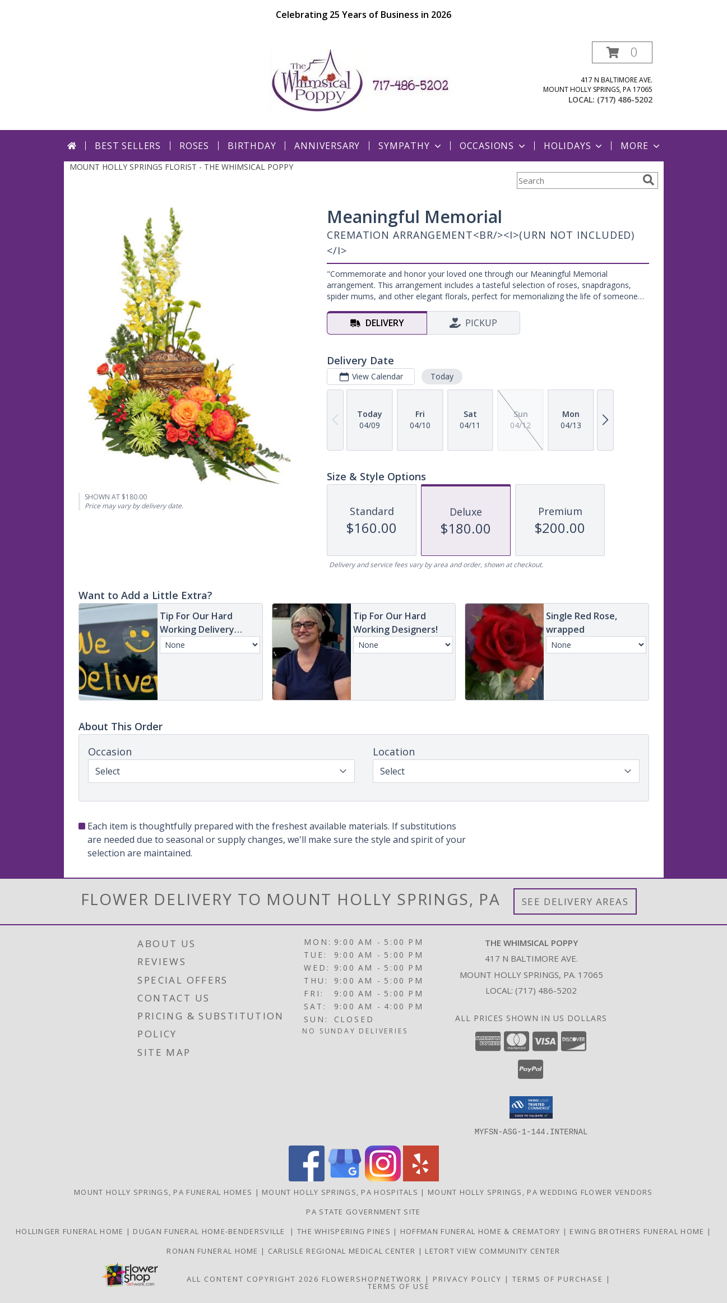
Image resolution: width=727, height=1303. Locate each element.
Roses (194, 146)
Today (441, 376)
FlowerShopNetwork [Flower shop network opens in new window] (372, 1278)
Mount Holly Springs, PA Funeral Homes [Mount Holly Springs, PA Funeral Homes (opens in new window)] (163, 1191)
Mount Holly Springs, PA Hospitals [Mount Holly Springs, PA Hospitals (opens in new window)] (340, 1191)
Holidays (574, 146)
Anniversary (327, 146)
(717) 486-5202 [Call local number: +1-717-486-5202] (624, 99)
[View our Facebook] (307, 1177)
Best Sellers (128, 146)
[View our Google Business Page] (345, 1177)
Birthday (252, 146)
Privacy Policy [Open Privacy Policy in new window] (467, 1278)
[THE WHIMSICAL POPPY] (363, 80)
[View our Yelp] (421, 1177)
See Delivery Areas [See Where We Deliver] (575, 901)
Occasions (493, 146)
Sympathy (410, 146)
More (641, 146)
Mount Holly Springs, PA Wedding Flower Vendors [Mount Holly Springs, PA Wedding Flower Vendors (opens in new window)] (540, 1191)
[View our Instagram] (383, 1177)
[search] (648, 180)
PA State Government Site (363, 1211)
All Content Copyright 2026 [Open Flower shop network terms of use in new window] (253, 1278)
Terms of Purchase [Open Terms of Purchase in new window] (557, 1278)
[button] (622, 52)
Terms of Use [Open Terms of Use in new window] (399, 1286)
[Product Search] (577, 180)
